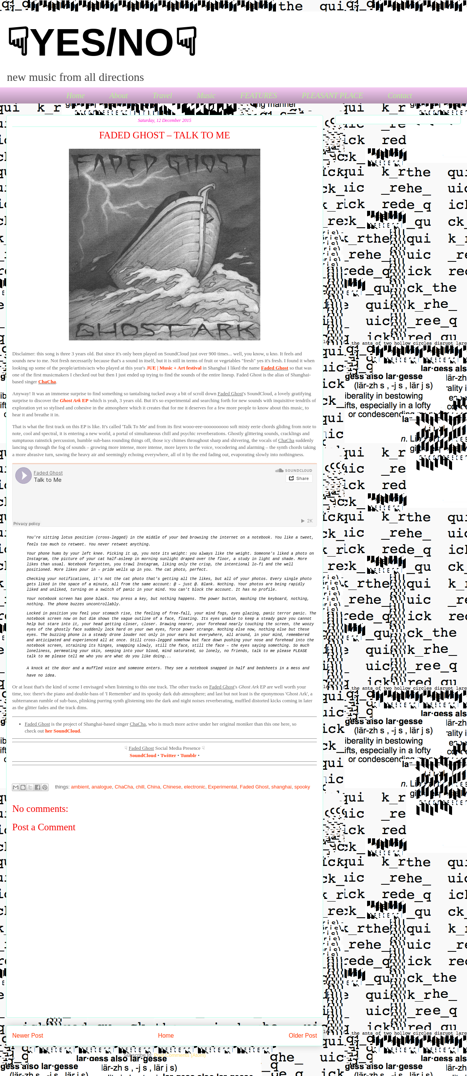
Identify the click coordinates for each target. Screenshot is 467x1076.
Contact (400, 95)
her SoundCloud (62, 731)
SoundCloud (143, 755)
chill (140, 787)
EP (84, 400)
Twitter (168, 755)
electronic (194, 787)
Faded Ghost (274, 368)
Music (206, 95)
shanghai (281, 787)
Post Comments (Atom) (180, 1055)
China (153, 787)
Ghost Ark (70, 400)
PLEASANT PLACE (332, 95)
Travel (162, 95)
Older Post (303, 1035)
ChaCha (47, 381)
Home (76, 95)
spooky (302, 787)
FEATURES (258, 95)
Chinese (172, 787)
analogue (101, 787)
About (118, 95)
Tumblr (188, 755)
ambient (80, 787)
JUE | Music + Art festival (174, 368)
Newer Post (27, 1035)
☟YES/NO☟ (102, 42)
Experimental (222, 787)
